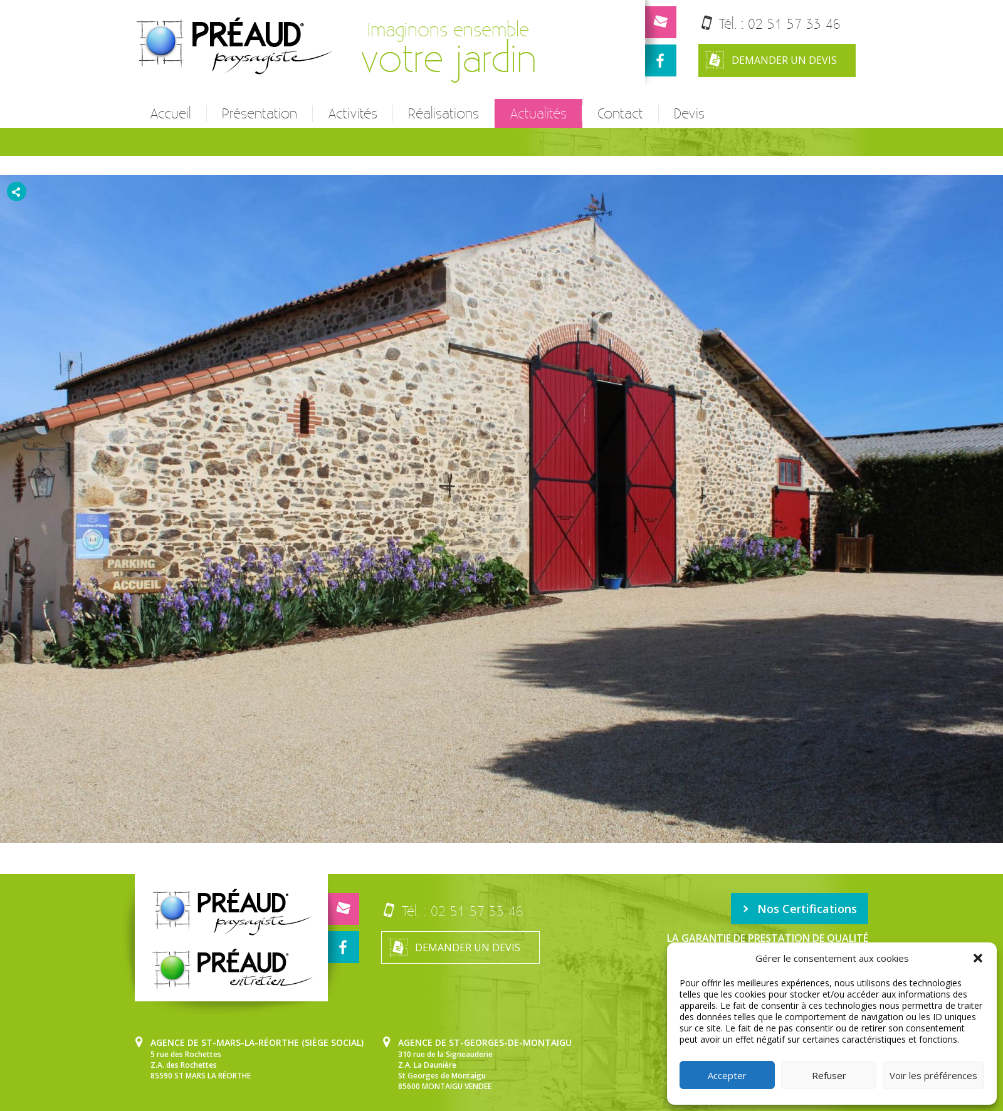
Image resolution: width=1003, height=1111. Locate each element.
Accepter (727, 1075)
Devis (689, 113)
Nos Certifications (799, 908)
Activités (352, 113)
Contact (620, 113)
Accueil (170, 113)
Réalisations (443, 113)
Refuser (829, 1075)
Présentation (259, 113)
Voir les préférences (933, 1075)
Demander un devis (771, 60)
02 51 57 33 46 (794, 23)
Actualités (538, 113)
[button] (978, 958)
